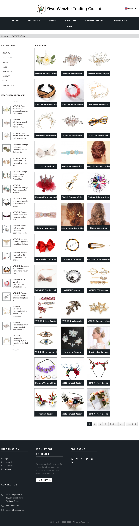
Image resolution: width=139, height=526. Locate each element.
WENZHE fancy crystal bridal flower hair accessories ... (21, 135)
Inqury (43, 480)
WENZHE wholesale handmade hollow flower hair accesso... (20, 311)
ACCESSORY (18, 36)
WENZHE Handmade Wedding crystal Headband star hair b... (20, 340)
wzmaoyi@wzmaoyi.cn (15, 510)
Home (4, 36)
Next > (113, 424)
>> (121, 424)
